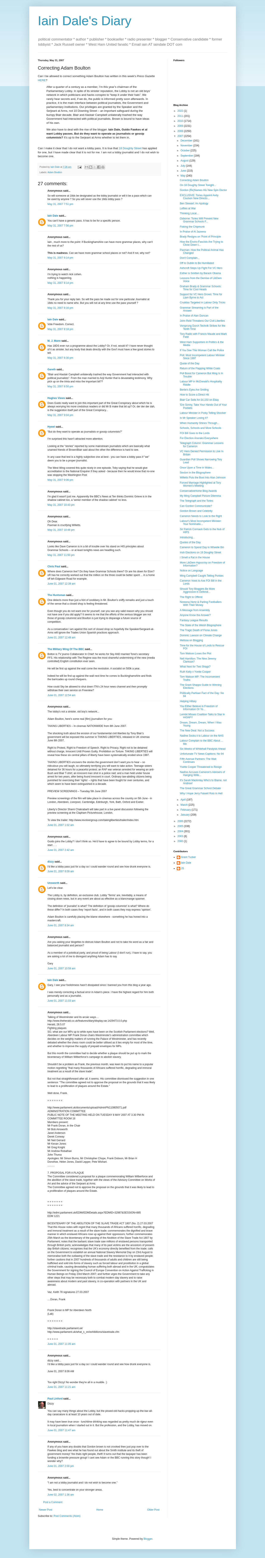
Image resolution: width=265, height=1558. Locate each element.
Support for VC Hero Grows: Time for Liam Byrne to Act (201, 296)
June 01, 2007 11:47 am (61, 1430)
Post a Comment (52, 1502)
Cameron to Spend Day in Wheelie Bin (202, 547)
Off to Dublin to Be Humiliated (197, 263)
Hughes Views (56, 398)
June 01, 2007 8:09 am (61, 871)
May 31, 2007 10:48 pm (61, 529)
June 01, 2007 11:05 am (61, 1343)
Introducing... (187, 537)
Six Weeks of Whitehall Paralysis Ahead (202, 748)
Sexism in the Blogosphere (195, 472)
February (185, 809)
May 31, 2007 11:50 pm (61, 555)
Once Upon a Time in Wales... (197, 467)
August (184, 160)
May (183, 175)
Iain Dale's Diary (85, 21)
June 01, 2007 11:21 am (61, 1387)
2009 (180, 125)
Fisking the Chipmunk (192, 226)
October (185, 150)
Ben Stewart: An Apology (194, 203)
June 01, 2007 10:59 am (61, 968)
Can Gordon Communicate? (196, 505)
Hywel (51, 426)
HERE (42, 80)
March (184, 804)
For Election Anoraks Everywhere (199, 438)
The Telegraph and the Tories (196, 500)
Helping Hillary (188, 701)
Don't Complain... (190, 257)
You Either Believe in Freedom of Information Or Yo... (198, 708)
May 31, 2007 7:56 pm (60, 225)
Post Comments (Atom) (67, 1516)
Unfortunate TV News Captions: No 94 (202, 753)
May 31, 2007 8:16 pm (60, 307)
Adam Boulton (55, 172)
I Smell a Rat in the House (195, 557)
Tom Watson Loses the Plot (195, 653)
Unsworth (53, 883)
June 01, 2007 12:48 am (61, 637)
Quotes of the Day (190, 542)
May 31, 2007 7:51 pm (60, 204)
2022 (180, 110)
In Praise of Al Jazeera (193, 231)
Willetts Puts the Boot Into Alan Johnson (203, 477)
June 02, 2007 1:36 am (61, 1494)
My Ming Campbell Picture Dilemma (200, 495)
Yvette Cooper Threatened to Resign (201, 766)
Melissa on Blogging (191, 640)
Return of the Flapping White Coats (200, 368)
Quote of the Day (189, 363)
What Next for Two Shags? (195, 666)
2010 (180, 121)
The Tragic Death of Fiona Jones (198, 630)
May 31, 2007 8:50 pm (60, 386)
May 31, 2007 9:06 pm (60, 479)
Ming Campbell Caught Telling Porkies (201, 575)
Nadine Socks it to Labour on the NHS (201, 735)
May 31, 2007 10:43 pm (61, 504)
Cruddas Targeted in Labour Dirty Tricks (202, 302)
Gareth (52, 369)
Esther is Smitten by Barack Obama (200, 273)
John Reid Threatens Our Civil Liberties (202, 320)
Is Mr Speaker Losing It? (194, 417)
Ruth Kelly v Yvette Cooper (195, 671)
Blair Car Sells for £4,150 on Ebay (199, 399)
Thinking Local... (189, 213)
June (183, 170)
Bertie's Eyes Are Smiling (194, 389)
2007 (180, 136)
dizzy (51, 861)
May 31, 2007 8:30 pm (60, 357)
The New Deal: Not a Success (197, 730)
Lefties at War (188, 208)
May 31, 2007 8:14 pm (60, 257)
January (185, 814)
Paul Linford (55, 1398)
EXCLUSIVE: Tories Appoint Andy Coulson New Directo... (199, 197)
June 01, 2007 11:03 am (61, 1000)
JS (182, 868)
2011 (180, 116)
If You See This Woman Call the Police (202, 350)
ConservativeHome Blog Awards (198, 490)
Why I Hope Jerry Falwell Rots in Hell (201, 793)
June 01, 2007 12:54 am (61, 695)
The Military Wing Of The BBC (66, 649)
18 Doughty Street (130, 148)
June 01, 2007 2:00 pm (61, 1466)
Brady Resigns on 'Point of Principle (200, 236)
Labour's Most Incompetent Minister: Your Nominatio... (200, 523)
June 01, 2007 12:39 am (61, 583)
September (187, 155)
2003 (180, 836)
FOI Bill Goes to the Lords (194, 433)
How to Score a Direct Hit (194, 394)
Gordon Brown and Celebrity (196, 510)
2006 (180, 821)
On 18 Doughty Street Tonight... (198, 185)
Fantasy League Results (194, 620)
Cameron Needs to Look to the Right (201, 516)
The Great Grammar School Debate (200, 788)
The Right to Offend (191, 597)
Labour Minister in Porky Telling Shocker (203, 412)
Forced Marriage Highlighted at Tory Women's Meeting (200, 484)
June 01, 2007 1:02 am (61, 825)
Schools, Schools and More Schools (200, 428)
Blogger (148, 1538)
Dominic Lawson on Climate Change (201, 635)
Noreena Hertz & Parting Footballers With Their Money (200, 604)
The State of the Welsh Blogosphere (200, 625)
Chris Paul (54, 566)
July (183, 165)
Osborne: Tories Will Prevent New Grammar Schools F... (199, 220)
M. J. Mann (54, 340)
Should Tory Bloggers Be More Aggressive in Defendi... (197, 590)
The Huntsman (56, 595)
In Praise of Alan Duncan (194, 315)
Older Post (153, 1509)
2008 (180, 131)
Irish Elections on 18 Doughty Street (200, 552)
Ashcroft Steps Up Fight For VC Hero (201, 268)
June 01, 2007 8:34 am (61, 925)
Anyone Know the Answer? (195, 615)
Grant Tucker (188, 857)
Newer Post (45, 1509)
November (186, 145)
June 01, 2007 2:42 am (61, 850)
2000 (180, 841)
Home (99, 1509)
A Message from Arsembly (195, 610)
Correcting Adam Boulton (194, 180)
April (183, 799)
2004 (180, 831)
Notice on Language (191, 570)
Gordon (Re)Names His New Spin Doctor (203, 190)
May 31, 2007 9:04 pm (60, 415)
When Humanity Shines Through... (199, 423)
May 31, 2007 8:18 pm (60, 329)
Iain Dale (53, 215)
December (186, 140)
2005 (180, 826)
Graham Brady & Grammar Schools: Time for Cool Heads (200, 288)
